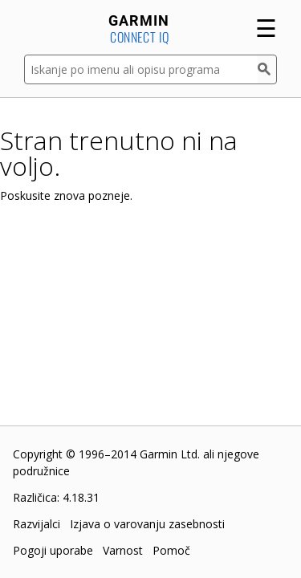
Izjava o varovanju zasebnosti (147, 523)
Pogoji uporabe (53, 550)
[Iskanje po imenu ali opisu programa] (141, 69)
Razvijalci (36, 523)
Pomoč (171, 550)
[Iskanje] (267, 69)
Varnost (123, 550)
